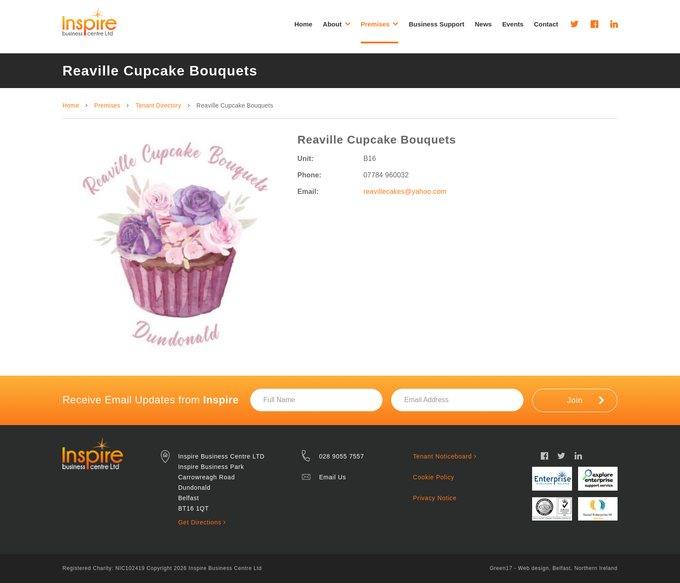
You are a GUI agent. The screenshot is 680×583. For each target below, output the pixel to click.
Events (512, 24)
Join (585, 399)
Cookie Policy (433, 477)
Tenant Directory (158, 105)
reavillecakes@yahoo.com (405, 191)
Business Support (436, 24)
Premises (107, 105)
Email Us (332, 477)
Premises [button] (380, 24)
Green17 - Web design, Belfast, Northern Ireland (554, 568)
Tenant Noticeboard (444, 456)
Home (303, 24)
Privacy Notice (435, 498)
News (483, 24)
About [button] (336, 24)
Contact (546, 24)
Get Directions (202, 522)
